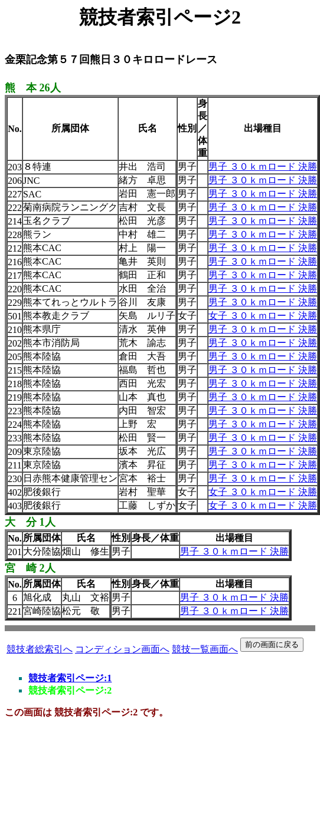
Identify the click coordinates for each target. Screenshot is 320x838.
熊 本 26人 (33, 88)
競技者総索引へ (39, 649)
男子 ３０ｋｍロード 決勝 (262, 166)
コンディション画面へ (122, 649)
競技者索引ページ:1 (70, 678)
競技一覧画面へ (205, 649)
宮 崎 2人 (30, 568)
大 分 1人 (30, 522)
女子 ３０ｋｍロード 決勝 (262, 316)
